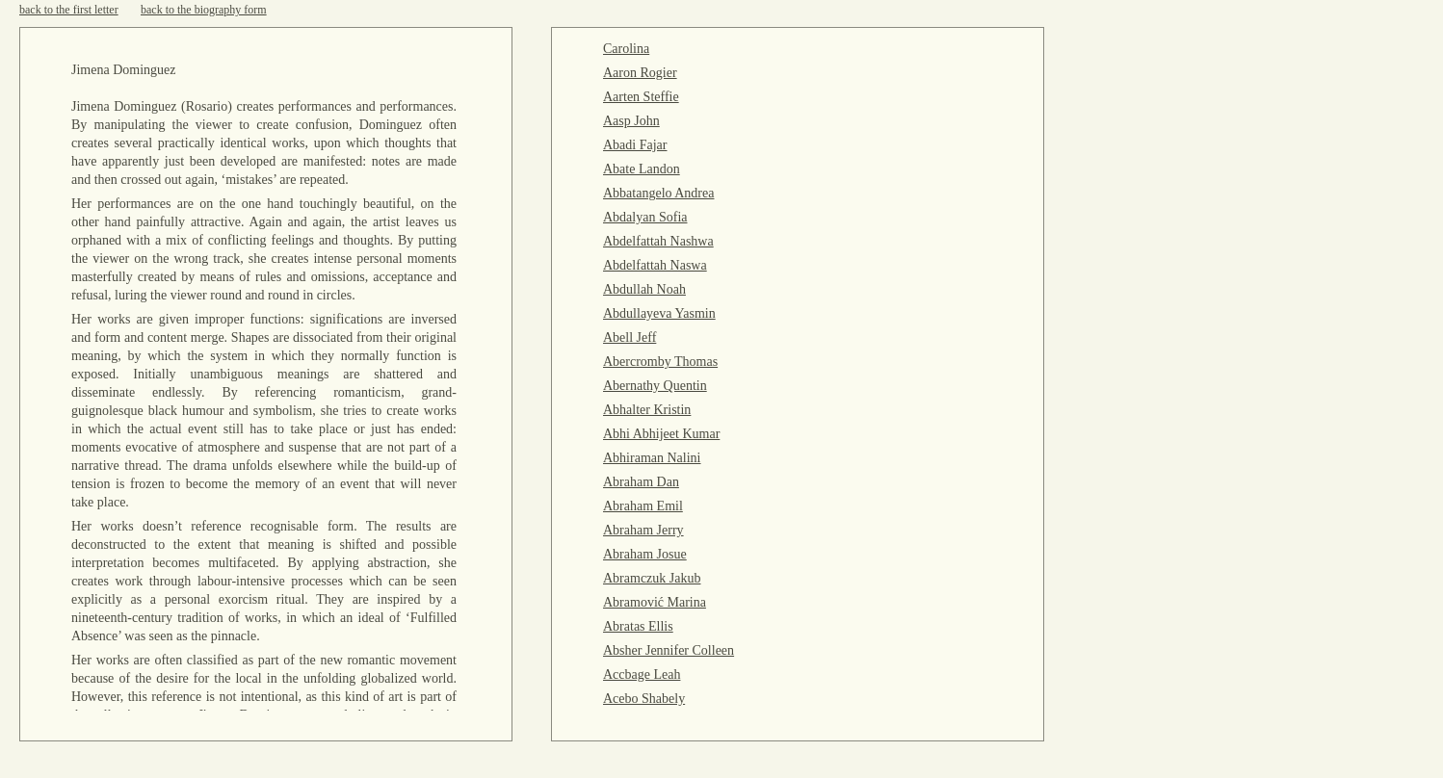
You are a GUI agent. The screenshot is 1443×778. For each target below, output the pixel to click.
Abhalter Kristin (647, 409)
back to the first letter (68, 9)
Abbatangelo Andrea (658, 193)
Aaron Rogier (640, 72)
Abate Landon (641, 169)
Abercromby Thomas (660, 361)
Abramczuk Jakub (651, 578)
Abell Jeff (629, 337)
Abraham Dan (641, 482)
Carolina (626, 48)
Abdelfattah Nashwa (658, 241)
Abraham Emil (643, 506)
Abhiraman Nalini (651, 458)
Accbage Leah (641, 674)
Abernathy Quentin (655, 385)
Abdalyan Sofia (645, 217)
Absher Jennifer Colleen (668, 650)
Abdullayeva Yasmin (659, 313)
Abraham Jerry (643, 530)
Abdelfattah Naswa (655, 265)
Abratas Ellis (638, 626)
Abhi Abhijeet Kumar (661, 434)
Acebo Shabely (644, 698)
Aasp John (631, 121)
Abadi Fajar (635, 145)
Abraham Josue (645, 554)
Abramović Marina (654, 602)
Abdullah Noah (644, 289)
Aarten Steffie (641, 97)
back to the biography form (204, 9)
